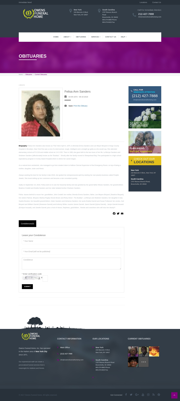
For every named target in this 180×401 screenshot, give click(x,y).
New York (143, 172)
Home (55, 37)
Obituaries (81, 37)
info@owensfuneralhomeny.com (149, 17)
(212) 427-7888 (145, 96)
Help (124, 37)
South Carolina (140, 181)
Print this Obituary (80, 106)
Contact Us (110, 37)
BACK (22, 85)
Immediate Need (27, 2)
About (67, 37)
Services (95, 37)
